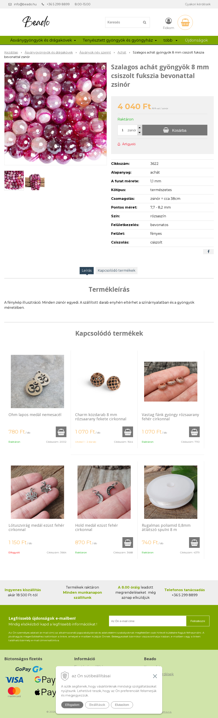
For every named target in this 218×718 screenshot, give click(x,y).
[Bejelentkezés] (168, 23)
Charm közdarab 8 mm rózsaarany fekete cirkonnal (100, 416)
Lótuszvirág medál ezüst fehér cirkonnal (36, 527)
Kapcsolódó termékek (116, 270)
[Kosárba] (174, 130)
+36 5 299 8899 (58, 4)
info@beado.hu (25, 4)
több (170, 40)
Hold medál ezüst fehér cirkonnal (96, 527)
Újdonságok (196, 40)
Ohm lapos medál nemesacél (35, 414)
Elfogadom (72, 704)
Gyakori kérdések (198, 4)
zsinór (132, 130)
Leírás (87, 270)
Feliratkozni (198, 621)
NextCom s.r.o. (163, 711)
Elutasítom (122, 704)
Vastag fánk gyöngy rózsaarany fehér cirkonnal (170, 416)
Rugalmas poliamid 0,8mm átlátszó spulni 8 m (166, 527)
